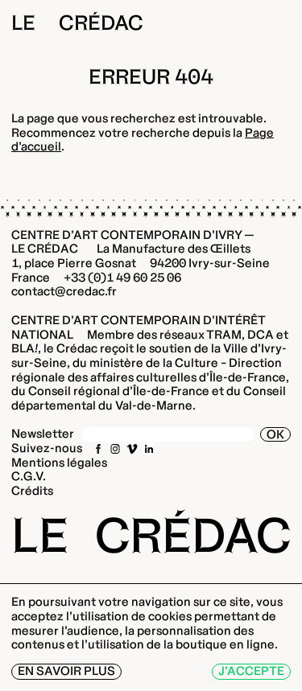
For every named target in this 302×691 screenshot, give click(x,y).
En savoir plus (66, 670)
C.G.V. (28, 476)
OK (275, 434)
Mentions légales (59, 462)
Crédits (32, 490)
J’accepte (251, 670)
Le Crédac (77, 23)
